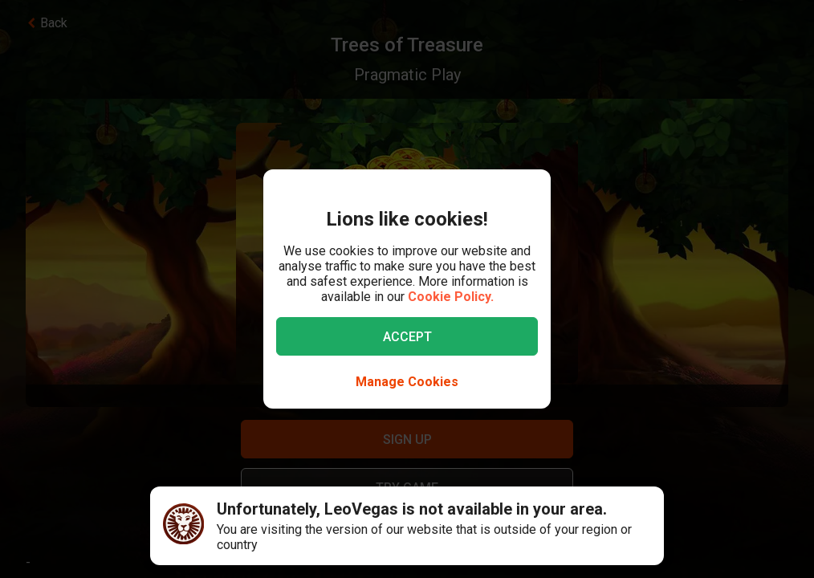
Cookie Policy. (451, 296)
